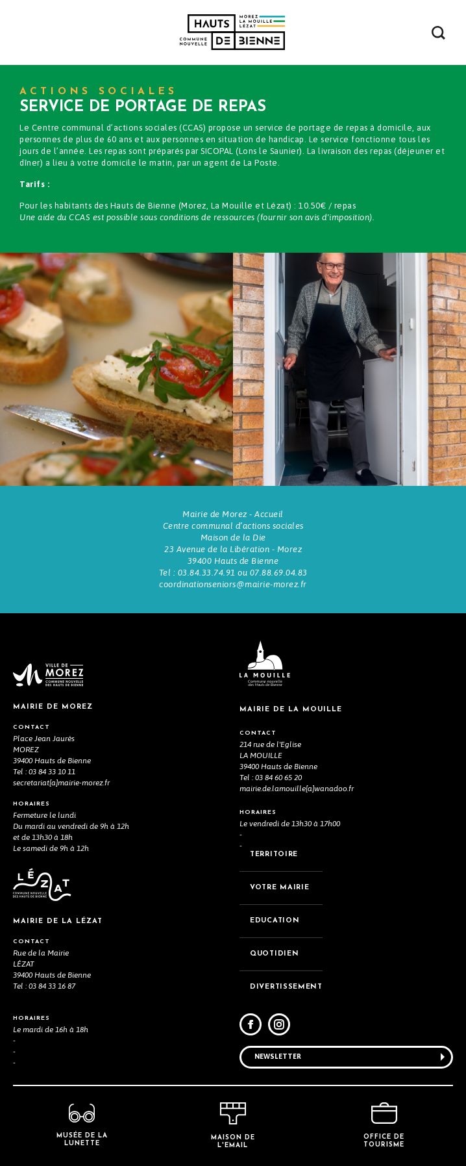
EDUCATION (274, 920)
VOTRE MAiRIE (279, 887)
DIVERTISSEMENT (286, 987)
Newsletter (277, 1056)
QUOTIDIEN (274, 953)
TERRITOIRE (274, 854)
